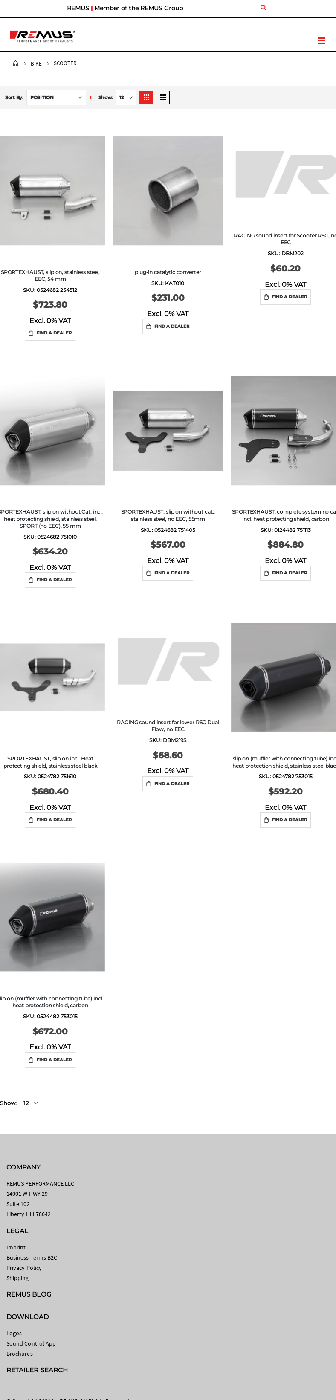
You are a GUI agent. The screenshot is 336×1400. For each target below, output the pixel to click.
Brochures (19, 1353)
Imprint (16, 1247)
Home (16, 63)
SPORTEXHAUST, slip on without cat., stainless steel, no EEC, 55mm (168, 515)
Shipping (17, 1278)
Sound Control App (31, 1343)
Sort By (13, 97)
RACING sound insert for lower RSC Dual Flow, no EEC (168, 725)
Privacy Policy (24, 1267)
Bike (36, 63)
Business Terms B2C (31, 1257)
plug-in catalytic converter (168, 272)
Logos (14, 1333)
